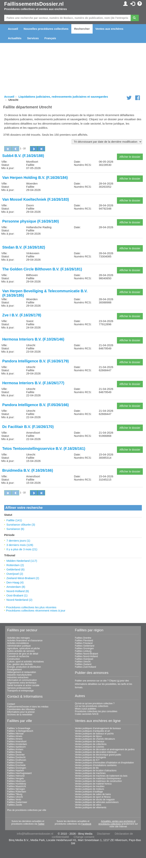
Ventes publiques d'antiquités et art (92, 731)
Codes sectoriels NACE (86, 714)
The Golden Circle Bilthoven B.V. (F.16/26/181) (42, 269)
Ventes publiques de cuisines (89, 746)
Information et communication (22, 680)
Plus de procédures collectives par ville (26, 810)
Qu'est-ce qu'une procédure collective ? (94, 703)
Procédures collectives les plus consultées (96, 711)
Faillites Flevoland (84, 640)
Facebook (86, 824)
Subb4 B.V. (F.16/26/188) (23, 156)
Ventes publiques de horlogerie (90, 757)
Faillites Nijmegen (16, 789)
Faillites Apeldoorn (16, 746)
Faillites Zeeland (83, 664)
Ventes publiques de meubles (90, 786)
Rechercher (82, 28)
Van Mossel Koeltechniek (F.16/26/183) (35, 199)
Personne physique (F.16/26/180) (30, 221)
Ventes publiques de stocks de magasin (95, 799)
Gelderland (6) (15, 569)
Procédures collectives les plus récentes (31, 607)
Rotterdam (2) (15, 565)
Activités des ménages (18, 638)
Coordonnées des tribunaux (21, 709)
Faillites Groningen (84, 648)
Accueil (13, 28)
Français (50, 38)
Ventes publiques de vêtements (90, 807)
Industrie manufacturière (19, 675)
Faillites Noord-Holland (86, 656)
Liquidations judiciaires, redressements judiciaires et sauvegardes (63, 96)
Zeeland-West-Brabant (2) (22, 578)
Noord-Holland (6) (17, 591)
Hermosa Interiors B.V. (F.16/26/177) (33, 383)
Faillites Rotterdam (16, 791)
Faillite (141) (14, 520)
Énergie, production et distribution (24, 667)
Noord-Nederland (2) (19, 599)
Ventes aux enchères (109, 28)
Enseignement (14, 669)
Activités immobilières (18, 643)
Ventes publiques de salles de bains (93, 794)
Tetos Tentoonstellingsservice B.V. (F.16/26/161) (43, 448)
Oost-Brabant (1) (17, 595)
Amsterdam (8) (15, 586)
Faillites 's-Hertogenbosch (20, 731)
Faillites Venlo (14, 799)
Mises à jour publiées (85, 708)
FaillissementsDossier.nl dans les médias (27, 706)
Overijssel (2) (14, 573)
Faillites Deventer (16, 754)
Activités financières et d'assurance (24, 640)
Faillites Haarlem (15, 770)
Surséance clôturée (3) (20, 524)
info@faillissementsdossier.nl (35, 833)
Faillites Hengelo (15, 778)
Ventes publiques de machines (90, 773)
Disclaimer (103, 833)
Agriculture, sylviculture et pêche (23, 648)
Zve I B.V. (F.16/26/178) (21, 315)
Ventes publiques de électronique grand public (98, 754)
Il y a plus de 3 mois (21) (21, 549)
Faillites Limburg (83, 651)
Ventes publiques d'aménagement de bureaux (98, 728)
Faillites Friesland (83, 643)
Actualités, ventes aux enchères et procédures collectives (116, 822)
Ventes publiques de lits (87, 768)
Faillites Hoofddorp (16, 783)
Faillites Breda (14, 752)
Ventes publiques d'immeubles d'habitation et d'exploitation (104, 762)
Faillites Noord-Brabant (86, 653)
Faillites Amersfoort (16, 741)
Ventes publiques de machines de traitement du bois (101, 776)
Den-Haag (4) (15, 582)
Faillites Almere (14, 739)
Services (33, 38)
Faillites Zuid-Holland (85, 667)
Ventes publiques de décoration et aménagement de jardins (104, 749)
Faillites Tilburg (14, 794)
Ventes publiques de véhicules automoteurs (97, 802)
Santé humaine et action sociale (23, 685)
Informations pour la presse (21, 712)
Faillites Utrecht (83, 661)
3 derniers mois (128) (19, 544)
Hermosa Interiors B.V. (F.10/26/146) (33, 339)
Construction (13, 659)
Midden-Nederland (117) (21, 560)
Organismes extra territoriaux (21, 682)
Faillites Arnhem (15, 749)
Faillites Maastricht (16, 786)
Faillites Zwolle (14, 805)
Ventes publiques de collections (90, 744)
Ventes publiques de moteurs (89, 789)
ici (118, 680)
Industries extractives (17, 677)
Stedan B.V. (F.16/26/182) (23, 247)
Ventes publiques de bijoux (88, 736)
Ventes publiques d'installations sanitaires (96, 765)
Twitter (41, 824)
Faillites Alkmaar (15, 733)
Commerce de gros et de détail (22, 653)
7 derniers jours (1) (18, 540)
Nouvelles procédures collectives (46, 28)
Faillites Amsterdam (17, 744)
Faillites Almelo (14, 736)
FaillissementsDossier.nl (34, 4)
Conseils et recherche (18, 656)
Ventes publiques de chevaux (89, 741)
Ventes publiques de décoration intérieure (96, 752)
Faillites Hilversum (16, 781)
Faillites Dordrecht (16, 757)
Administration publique (19, 645)
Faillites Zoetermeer (17, 802)
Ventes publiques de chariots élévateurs (95, 739)
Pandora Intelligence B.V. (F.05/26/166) (35, 405)
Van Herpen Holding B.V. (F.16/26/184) (35, 177)
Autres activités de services (21, 651)
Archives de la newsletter (19, 714)
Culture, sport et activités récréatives (25, 661)
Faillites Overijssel (84, 659)
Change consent (84, 836)
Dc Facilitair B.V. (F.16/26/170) (28, 427)
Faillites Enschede (16, 765)
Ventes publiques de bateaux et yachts (94, 733)
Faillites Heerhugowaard (19, 773)
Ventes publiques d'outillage (89, 791)
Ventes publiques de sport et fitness (93, 797)
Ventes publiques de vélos (88, 805)
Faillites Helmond (16, 776)
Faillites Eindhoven (16, 760)
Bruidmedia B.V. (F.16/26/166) (27, 470)
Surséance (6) (15, 528)
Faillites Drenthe (83, 638)
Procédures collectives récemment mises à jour (35, 610)
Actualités (15, 38)
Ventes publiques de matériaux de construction (98, 781)
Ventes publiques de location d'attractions (95, 770)
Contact (11, 704)
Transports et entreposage (20, 690)
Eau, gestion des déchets (20, 664)
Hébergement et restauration (21, 672)
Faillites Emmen (15, 762)
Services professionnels (19, 688)
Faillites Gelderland (84, 645)
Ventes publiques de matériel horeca (93, 783)
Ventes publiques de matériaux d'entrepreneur (98, 778)
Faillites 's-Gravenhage (18, 728)
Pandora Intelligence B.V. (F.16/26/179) (35, 361)
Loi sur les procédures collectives (91, 706)
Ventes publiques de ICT (87, 760)
